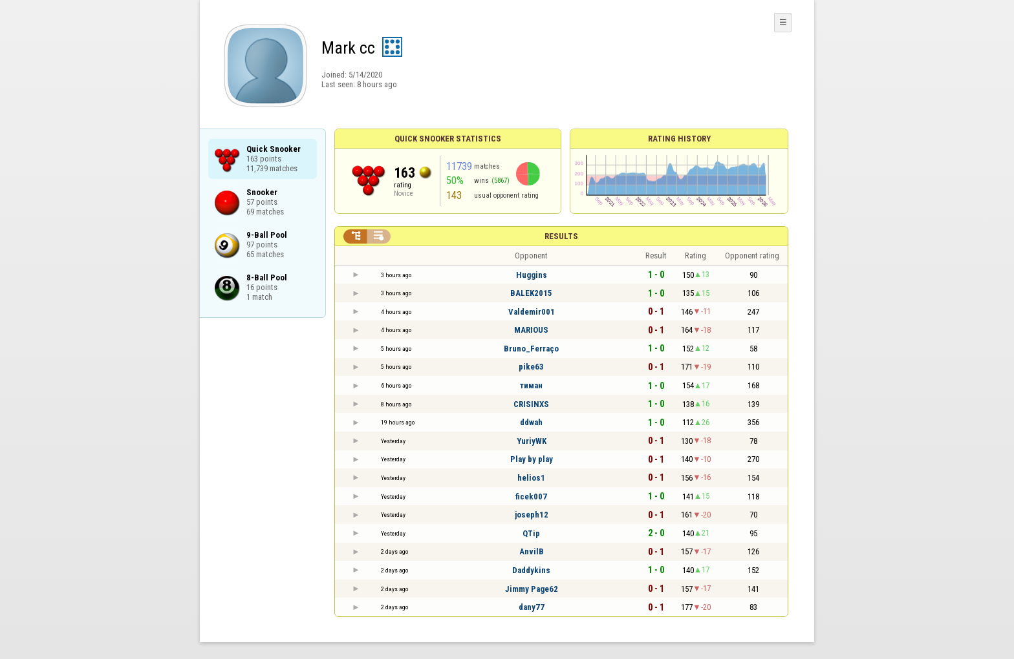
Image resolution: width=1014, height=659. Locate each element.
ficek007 (531, 496)
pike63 (531, 366)
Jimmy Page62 (531, 589)
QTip (531, 533)
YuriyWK (531, 441)
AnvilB (531, 551)
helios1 (531, 478)
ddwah (531, 422)
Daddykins (531, 570)
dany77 (532, 607)
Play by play (531, 459)
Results (561, 236)
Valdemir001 (531, 312)
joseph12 (531, 514)
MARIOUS (531, 330)
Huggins (531, 275)
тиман (531, 385)
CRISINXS (531, 404)
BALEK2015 (531, 293)
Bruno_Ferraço (531, 348)
